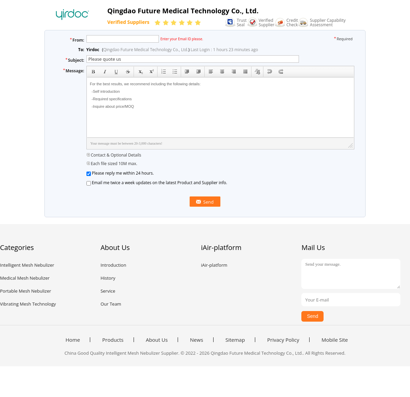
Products (112, 339)
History (107, 278)
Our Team (110, 304)
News (196, 339)
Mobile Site (335, 339)
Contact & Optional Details (113, 155)
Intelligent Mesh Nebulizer (27, 265)
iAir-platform (214, 265)
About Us (157, 339)
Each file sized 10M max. (111, 163)
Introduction (113, 265)
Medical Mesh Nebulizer (25, 278)
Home (73, 339)
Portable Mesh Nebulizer (25, 291)
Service (107, 291)
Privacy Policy (283, 339)
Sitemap (235, 339)
